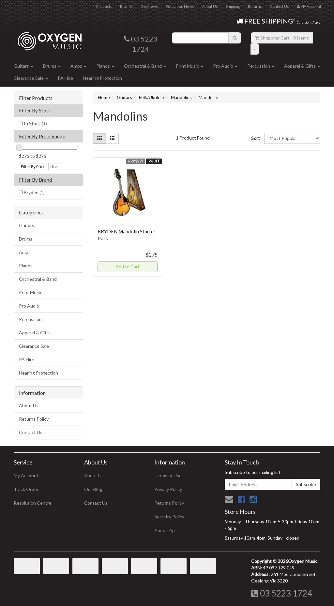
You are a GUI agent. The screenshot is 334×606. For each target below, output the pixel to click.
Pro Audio (225, 66)
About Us (210, 6)
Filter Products (36, 98)
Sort (255, 138)
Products (104, 6)
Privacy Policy (168, 489)
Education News (180, 6)
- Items (282, 38)
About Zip (164, 530)
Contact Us (279, 6)
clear (54, 166)
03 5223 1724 (281, 593)
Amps (78, 66)
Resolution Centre (33, 503)
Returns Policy (34, 419)
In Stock (35, 123)
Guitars (23, 66)
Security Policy (169, 516)
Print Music (189, 66)
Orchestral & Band (145, 66)
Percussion (260, 66)
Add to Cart (127, 266)
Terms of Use (168, 475)
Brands (126, 6)
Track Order (26, 489)
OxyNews (149, 6)
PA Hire (65, 78)
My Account (26, 475)
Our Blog (93, 489)
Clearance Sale (31, 78)
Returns (255, 6)
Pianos (105, 66)
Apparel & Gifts (302, 66)
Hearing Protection (102, 78)
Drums (52, 66)
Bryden (34, 192)
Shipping (233, 6)
